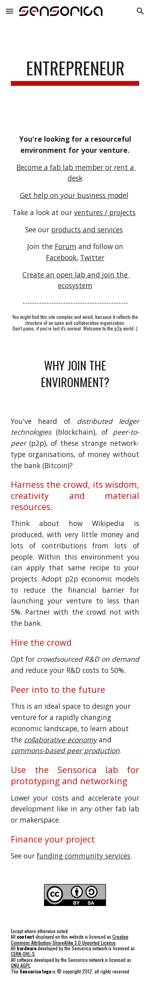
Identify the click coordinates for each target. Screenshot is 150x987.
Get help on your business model (74, 195)
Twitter (92, 257)
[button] (9, 11)
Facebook (61, 257)
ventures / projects (105, 212)
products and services (87, 229)
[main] (75, 71)
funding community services (83, 855)
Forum (65, 246)
